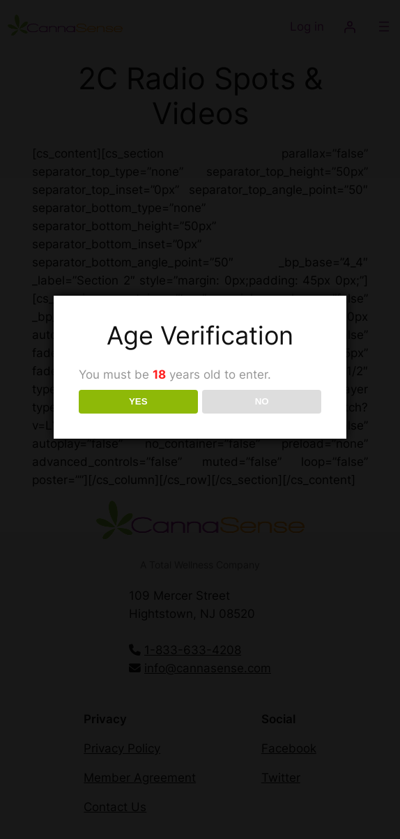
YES (138, 401)
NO (262, 401)
